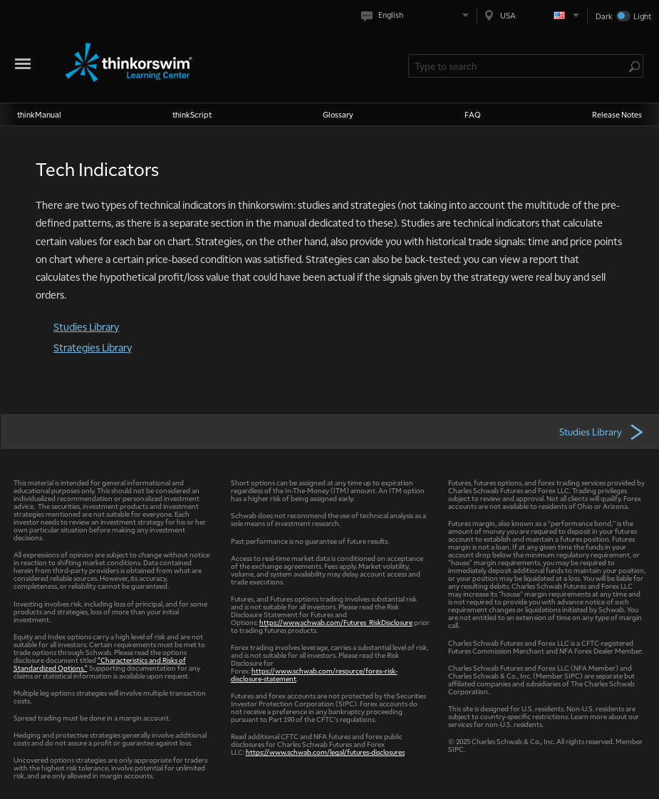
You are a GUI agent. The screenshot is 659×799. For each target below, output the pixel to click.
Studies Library (86, 326)
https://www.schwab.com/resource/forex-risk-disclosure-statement (314, 674)
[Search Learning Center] (518, 66)
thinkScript (192, 114)
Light (642, 16)
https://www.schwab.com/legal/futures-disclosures (325, 751)
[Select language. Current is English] (418, 15)
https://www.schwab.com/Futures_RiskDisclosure (335, 622)
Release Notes (617, 114)
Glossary (338, 114)
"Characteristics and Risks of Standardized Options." (100, 663)
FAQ (473, 114)
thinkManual (39, 114)
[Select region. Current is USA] (532, 15)
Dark (604, 16)
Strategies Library (92, 347)
